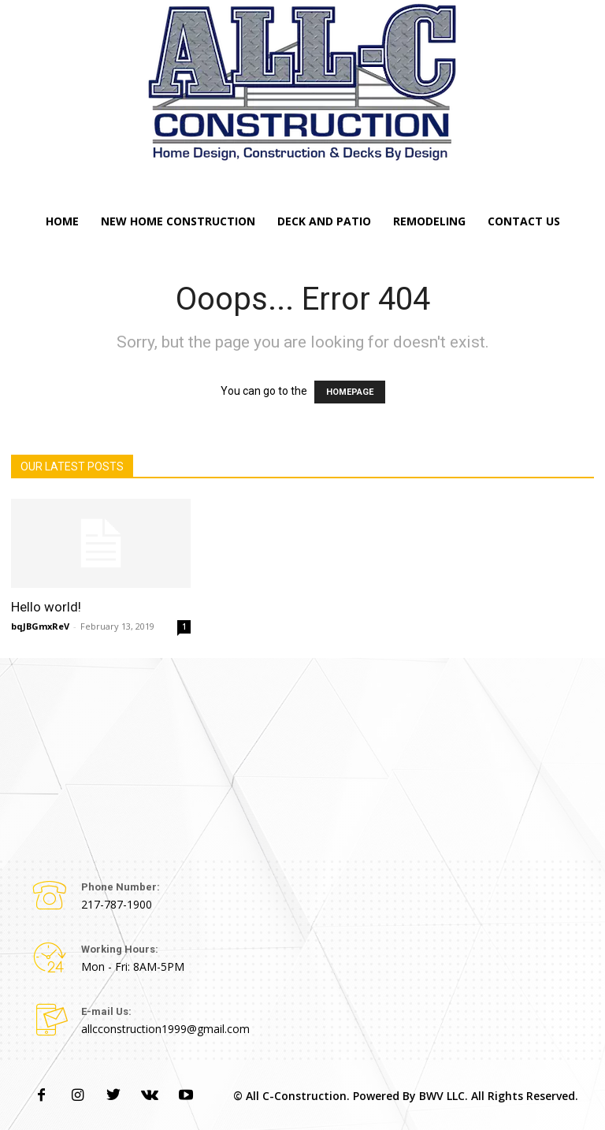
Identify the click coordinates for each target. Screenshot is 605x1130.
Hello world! (46, 607)
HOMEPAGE (349, 392)
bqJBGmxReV (40, 626)
